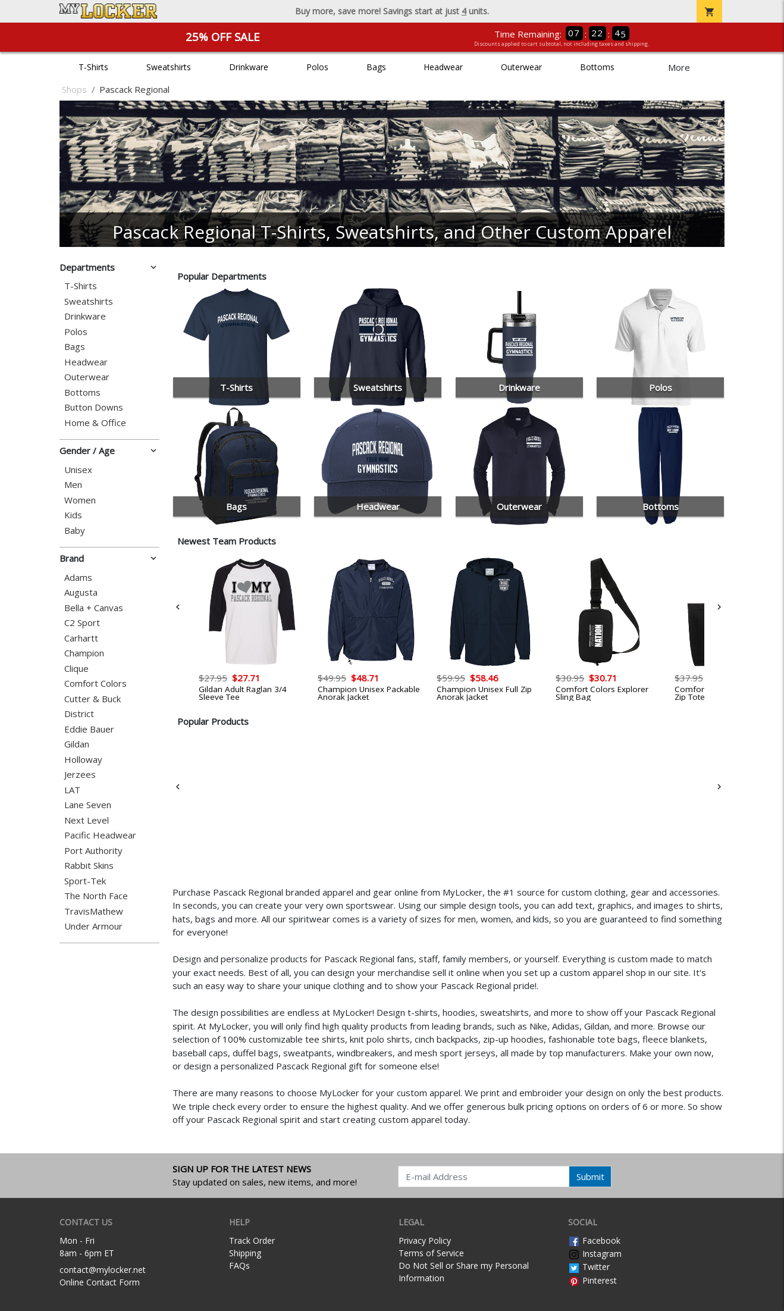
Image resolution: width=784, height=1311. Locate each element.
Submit (590, 1176)
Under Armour (93, 926)
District (79, 714)
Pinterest (592, 1280)
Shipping (245, 1253)
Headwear (443, 67)
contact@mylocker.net (102, 1269)
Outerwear (521, 67)
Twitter (589, 1266)
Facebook (594, 1240)
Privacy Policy (425, 1240)
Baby (74, 530)
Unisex (78, 470)
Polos (317, 67)
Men (73, 485)
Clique (76, 669)
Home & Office (95, 423)
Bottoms (597, 67)
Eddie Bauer (89, 729)
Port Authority (93, 851)
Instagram (595, 1253)
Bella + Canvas (93, 608)
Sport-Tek (85, 881)
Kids (73, 515)
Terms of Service (431, 1253)
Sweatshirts (168, 67)
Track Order (252, 1240)
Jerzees (80, 774)
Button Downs (93, 407)
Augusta (81, 592)
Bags (376, 67)
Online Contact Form (99, 1282)
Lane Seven (87, 805)
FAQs (239, 1265)
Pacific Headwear (100, 835)
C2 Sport (82, 623)
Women (80, 500)
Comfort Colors (95, 683)
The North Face (96, 896)
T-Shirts (93, 67)
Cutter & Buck (92, 699)
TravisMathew (93, 911)
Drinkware (248, 67)
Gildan (76, 744)
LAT (72, 790)
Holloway (83, 760)
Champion (84, 653)
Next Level (86, 820)
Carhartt (81, 638)
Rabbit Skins (89, 866)
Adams (78, 577)
